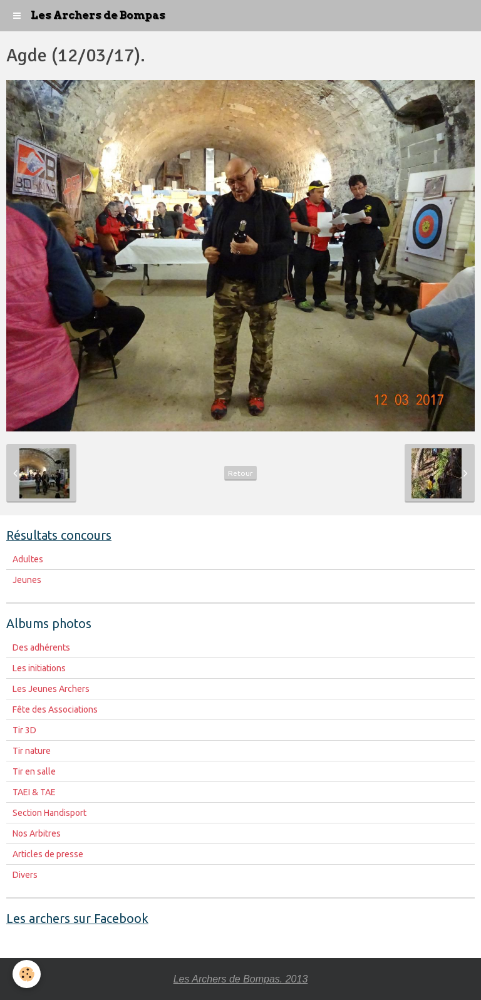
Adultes (28, 559)
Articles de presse (48, 854)
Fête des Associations (55, 709)
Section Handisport (49, 813)
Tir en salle (34, 771)
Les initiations (39, 668)
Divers (25, 875)
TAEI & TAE (34, 792)
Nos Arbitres (37, 833)
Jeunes (27, 580)
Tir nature (32, 751)
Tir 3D (24, 730)
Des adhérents (41, 647)
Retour (240, 473)
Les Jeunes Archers (51, 689)
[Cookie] (27, 974)
